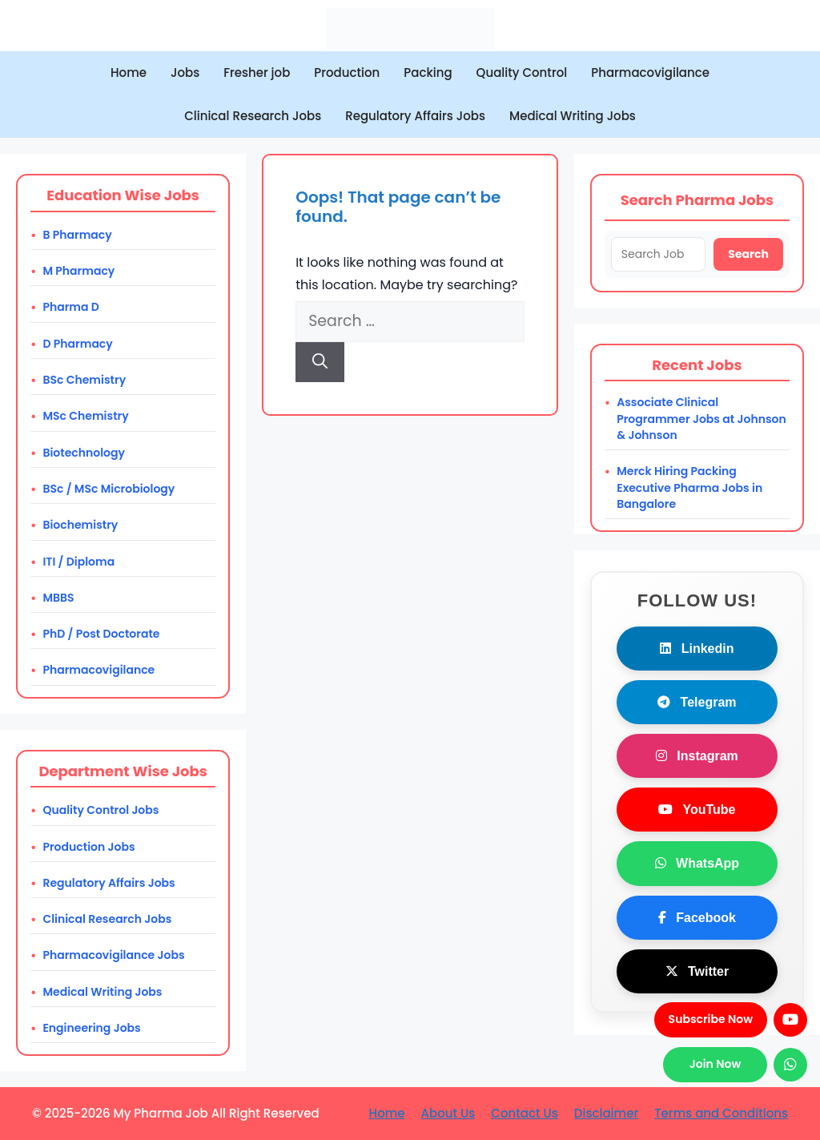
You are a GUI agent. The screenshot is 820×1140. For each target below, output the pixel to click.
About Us (448, 1113)
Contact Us (524, 1113)
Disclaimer (606, 1113)
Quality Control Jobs (100, 810)
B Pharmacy (76, 235)
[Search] (319, 362)
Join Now (715, 1064)
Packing (428, 72)
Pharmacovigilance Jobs (113, 955)
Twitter (697, 971)
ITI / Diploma (78, 562)
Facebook (697, 917)
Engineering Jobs (91, 1028)
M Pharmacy (78, 271)
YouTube (696, 809)
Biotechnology (83, 453)
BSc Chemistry (84, 380)
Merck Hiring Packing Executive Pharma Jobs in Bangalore (689, 487)
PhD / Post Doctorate (100, 634)
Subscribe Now (711, 1019)
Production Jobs (88, 847)
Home (129, 72)
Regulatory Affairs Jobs (415, 115)
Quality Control (522, 72)
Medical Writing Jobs (572, 115)
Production (347, 72)
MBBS (58, 598)
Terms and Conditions (721, 1113)
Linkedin (697, 648)
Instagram (697, 756)
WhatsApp (697, 863)
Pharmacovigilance (650, 72)
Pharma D (70, 307)
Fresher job (256, 72)
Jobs (185, 72)
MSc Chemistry (85, 416)
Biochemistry (80, 525)
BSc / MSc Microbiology (108, 489)
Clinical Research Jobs (252, 115)
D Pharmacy (77, 344)
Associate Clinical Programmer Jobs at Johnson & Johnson (701, 418)
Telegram (696, 702)
